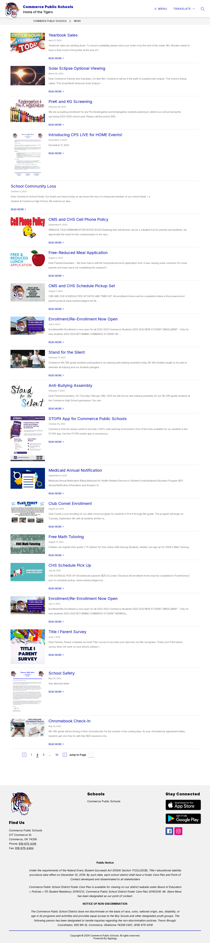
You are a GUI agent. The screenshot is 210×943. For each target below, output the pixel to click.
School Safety (62, 673)
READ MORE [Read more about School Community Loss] (18, 209)
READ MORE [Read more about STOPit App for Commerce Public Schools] (56, 441)
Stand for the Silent (67, 352)
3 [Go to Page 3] (43, 754)
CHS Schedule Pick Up (70, 565)
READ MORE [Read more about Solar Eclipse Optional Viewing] (56, 91)
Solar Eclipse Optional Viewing (77, 68)
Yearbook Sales (63, 35)
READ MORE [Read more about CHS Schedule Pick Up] (56, 588)
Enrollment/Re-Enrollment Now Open (83, 319)
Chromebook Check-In (70, 721)
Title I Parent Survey (67, 631)
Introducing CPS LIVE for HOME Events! (85, 134)
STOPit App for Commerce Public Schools (88, 418)
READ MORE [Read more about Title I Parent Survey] (56, 654)
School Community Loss (33, 186)
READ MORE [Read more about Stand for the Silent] (56, 375)
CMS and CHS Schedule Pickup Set (82, 285)
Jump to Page (77, 754)
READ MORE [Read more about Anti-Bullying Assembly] (56, 408)
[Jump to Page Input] (91, 755)
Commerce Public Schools (50, 21)
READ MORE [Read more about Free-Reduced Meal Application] (56, 275)
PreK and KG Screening (70, 101)
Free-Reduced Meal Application (78, 252)
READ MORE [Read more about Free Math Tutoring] (56, 555)
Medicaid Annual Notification (75, 470)
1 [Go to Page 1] (31, 754)
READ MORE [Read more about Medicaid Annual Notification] (56, 493)
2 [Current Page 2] (37, 754)
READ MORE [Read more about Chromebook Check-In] (56, 744)
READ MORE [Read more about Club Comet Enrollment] (56, 526)
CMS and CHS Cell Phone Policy (78, 219)
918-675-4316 (27, 843)
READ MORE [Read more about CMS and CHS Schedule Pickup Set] (56, 309)
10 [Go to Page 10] (56, 754)
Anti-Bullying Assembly (70, 385)
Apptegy (112, 938)
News (77, 21)
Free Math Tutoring (66, 536)
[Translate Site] (184, 9)
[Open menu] (160, 9)
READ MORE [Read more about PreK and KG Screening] (56, 124)
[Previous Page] (24, 755)
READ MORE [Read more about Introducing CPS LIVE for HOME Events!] (56, 153)
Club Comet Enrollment (70, 503)
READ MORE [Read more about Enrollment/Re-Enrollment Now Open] (56, 342)
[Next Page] (65, 755)
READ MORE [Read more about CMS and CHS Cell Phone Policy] (56, 242)
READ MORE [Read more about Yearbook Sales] (56, 58)
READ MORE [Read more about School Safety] (56, 691)
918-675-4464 (24, 848)
